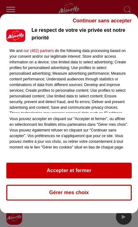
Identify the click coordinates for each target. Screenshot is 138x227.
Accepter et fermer (69, 173)
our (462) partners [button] (38, 53)
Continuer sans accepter (102, 23)
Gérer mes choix (69, 195)
